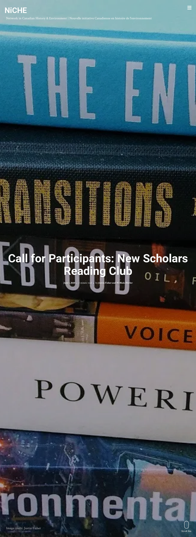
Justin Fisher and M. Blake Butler (115, 282)
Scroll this (186, 526)
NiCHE (16, 10)
